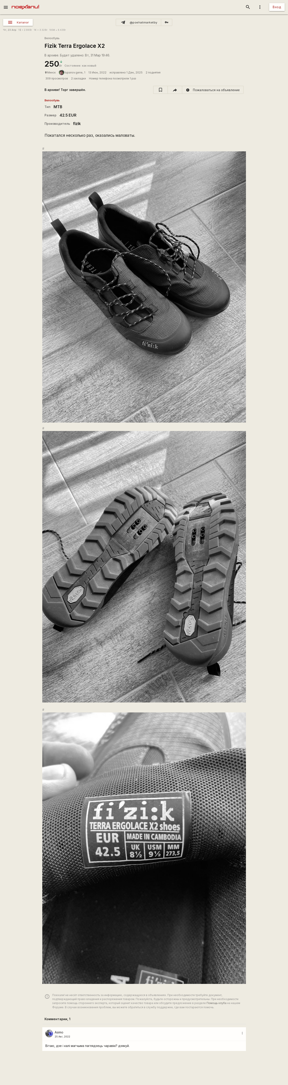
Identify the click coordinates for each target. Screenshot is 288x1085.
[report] (213, 90)
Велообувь (52, 38)
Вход (277, 7)
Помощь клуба (216, 1003)
